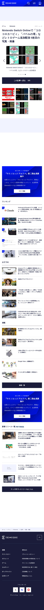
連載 (3, 550)
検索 (28, 3)
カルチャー (5, 567)
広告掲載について (27, 571)
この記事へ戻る (22, 80)
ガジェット (5, 558)
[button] (4, 61)
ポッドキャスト (7, 571)
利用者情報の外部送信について (31, 558)
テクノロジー (6, 554)
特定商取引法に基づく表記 (29, 567)
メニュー (34, 3)
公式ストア (5, 576)
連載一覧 (22, 385)
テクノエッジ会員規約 (28, 563)
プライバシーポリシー (28, 554)
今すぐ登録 (22, 191)
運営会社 (24, 550)
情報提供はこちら (27, 576)
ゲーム (4, 563)
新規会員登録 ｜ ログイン (39, 3)
